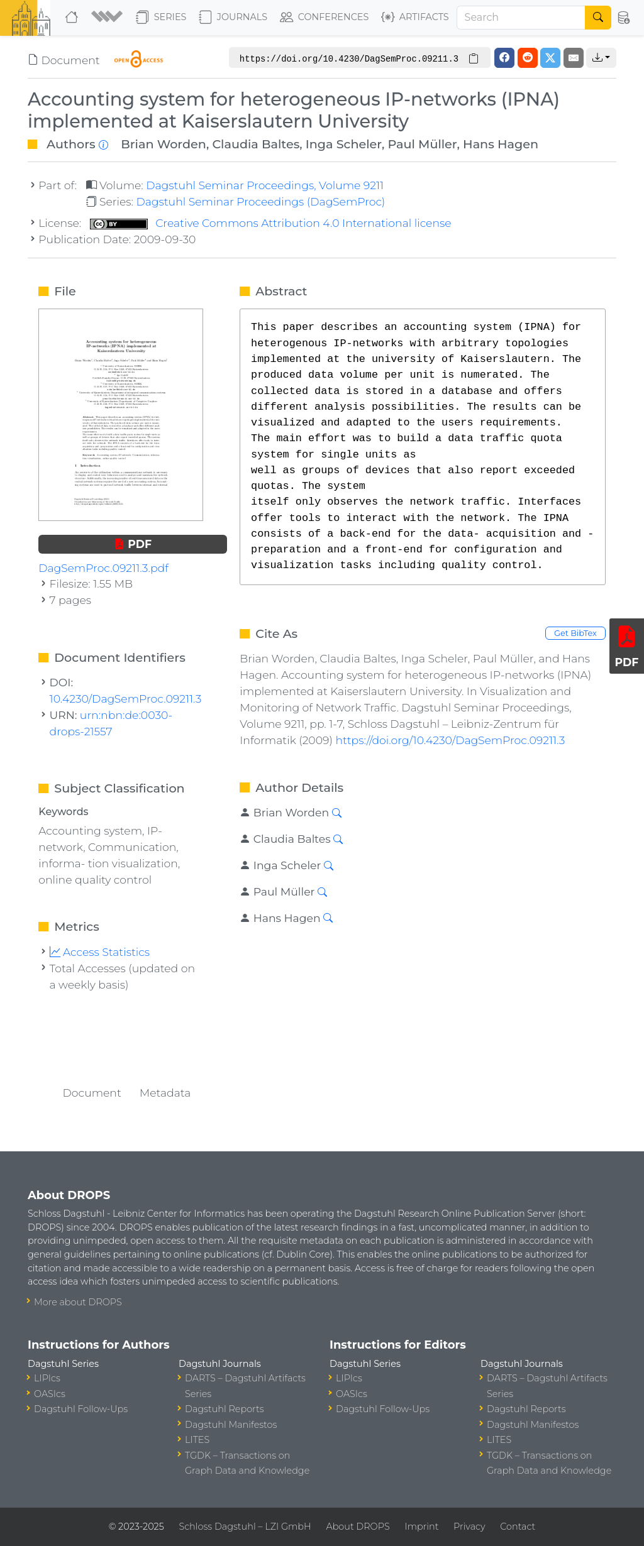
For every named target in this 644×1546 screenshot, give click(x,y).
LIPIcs (47, 1378)
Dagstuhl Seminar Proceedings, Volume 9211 (265, 185)
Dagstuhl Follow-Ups (81, 1409)
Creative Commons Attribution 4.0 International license (271, 222)
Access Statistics (100, 951)
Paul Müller (422, 143)
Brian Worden (163, 143)
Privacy (469, 1526)
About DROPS (357, 1526)
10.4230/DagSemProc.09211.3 (126, 698)
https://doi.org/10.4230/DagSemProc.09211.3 (450, 740)
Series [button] (161, 18)
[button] (108, 18)
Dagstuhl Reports (224, 1409)
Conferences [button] (324, 18)
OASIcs (49, 1394)
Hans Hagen (500, 143)
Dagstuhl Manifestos (231, 1424)
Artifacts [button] (415, 18)
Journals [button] (233, 18)
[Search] (521, 18)
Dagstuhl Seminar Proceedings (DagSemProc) (260, 201)
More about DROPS (78, 1302)
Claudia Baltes (255, 143)
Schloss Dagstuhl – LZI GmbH (245, 1526)
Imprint (421, 1526)
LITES (197, 1439)
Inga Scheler (344, 143)
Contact (517, 1526)
